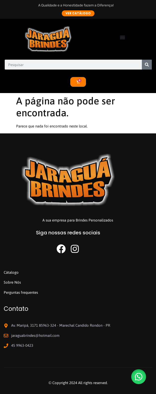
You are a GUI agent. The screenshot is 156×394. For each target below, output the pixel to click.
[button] (123, 37)
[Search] (147, 65)
